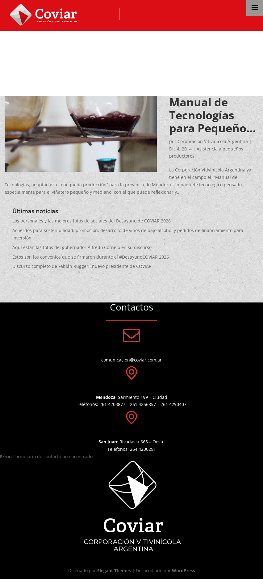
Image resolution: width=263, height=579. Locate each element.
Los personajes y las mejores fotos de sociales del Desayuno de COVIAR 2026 (91, 221)
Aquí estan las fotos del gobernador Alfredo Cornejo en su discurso (82, 247)
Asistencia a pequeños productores (112, 46)
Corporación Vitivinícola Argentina (212, 141)
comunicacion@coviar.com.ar (131, 360)
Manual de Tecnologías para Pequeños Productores (210, 115)
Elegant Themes (114, 570)
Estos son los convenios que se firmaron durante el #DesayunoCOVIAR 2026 (90, 257)
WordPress (183, 570)
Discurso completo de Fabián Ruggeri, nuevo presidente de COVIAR (82, 266)
